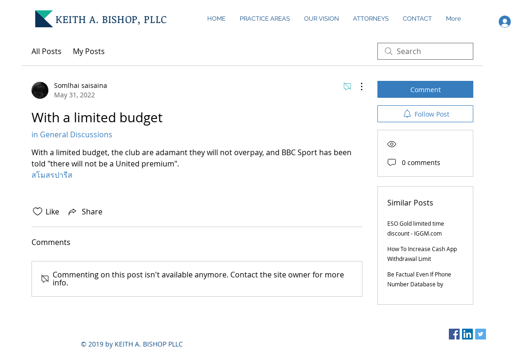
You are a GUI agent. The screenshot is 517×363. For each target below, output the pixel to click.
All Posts (46, 51)
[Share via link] (84, 211)
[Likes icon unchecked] (37, 211)
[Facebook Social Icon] (454, 334)
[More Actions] (356, 86)
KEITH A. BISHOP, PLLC (111, 19)
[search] (425, 51)
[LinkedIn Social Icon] (467, 334)
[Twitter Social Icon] (480, 334)
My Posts (89, 51)
